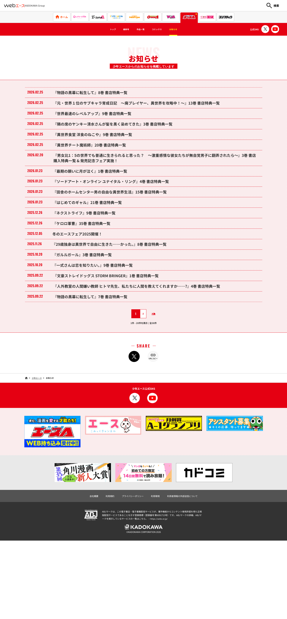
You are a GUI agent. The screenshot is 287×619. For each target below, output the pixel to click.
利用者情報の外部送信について (187, 573)
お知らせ (182, 29)
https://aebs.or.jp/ (159, 596)
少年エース (37, 454)
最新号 (120, 29)
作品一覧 (139, 29)
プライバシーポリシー (131, 573)
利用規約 (105, 573)
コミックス (160, 29)
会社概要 (87, 573)
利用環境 (156, 573)
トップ (103, 29)
